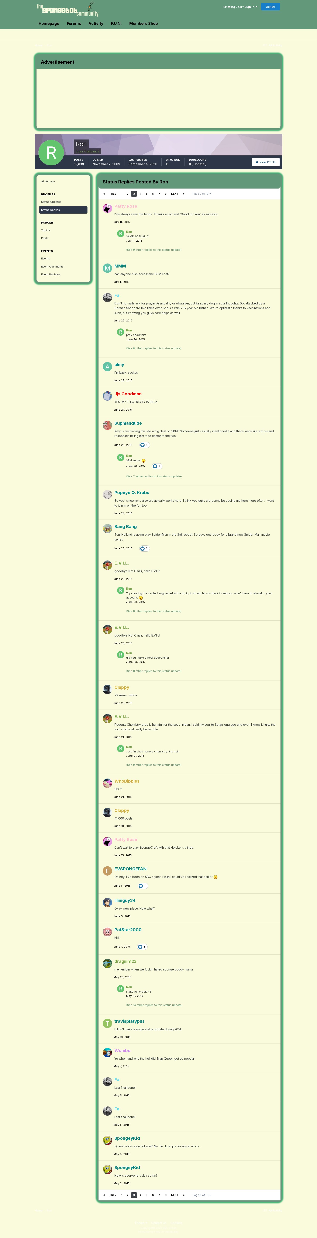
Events (45, 258)
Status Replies (50, 209)
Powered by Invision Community (158, 1231)
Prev (113, 193)
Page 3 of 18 (202, 193)
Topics (45, 230)
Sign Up (271, 6)
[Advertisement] (114, 98)
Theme (141, 1223)
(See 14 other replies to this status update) (154, 1005)
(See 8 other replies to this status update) (153, 348)
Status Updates (51, 201)
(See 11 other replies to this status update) (154, 476)
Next (174, 193)
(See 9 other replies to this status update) (153, 249)
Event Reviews (50, 274)
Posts (44, 238)
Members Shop (143, 23)
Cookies (176, 1223)
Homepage (49, 23)
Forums (74, 23)
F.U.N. (116, 23)
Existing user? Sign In (240, 6)
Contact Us (158, 1223)
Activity (96, 23)
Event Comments (52, 266)
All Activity (48, 181)
